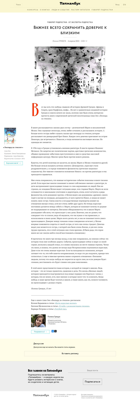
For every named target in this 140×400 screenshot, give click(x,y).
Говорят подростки (102, 10)
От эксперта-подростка (81, 22)
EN (124, 5)
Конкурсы (32, 10)
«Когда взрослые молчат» (66, 303)
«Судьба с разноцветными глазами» (74, 306)
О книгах (45, 10)
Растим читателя (80, 10)
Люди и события (60, 10)
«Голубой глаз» (60, 309)
